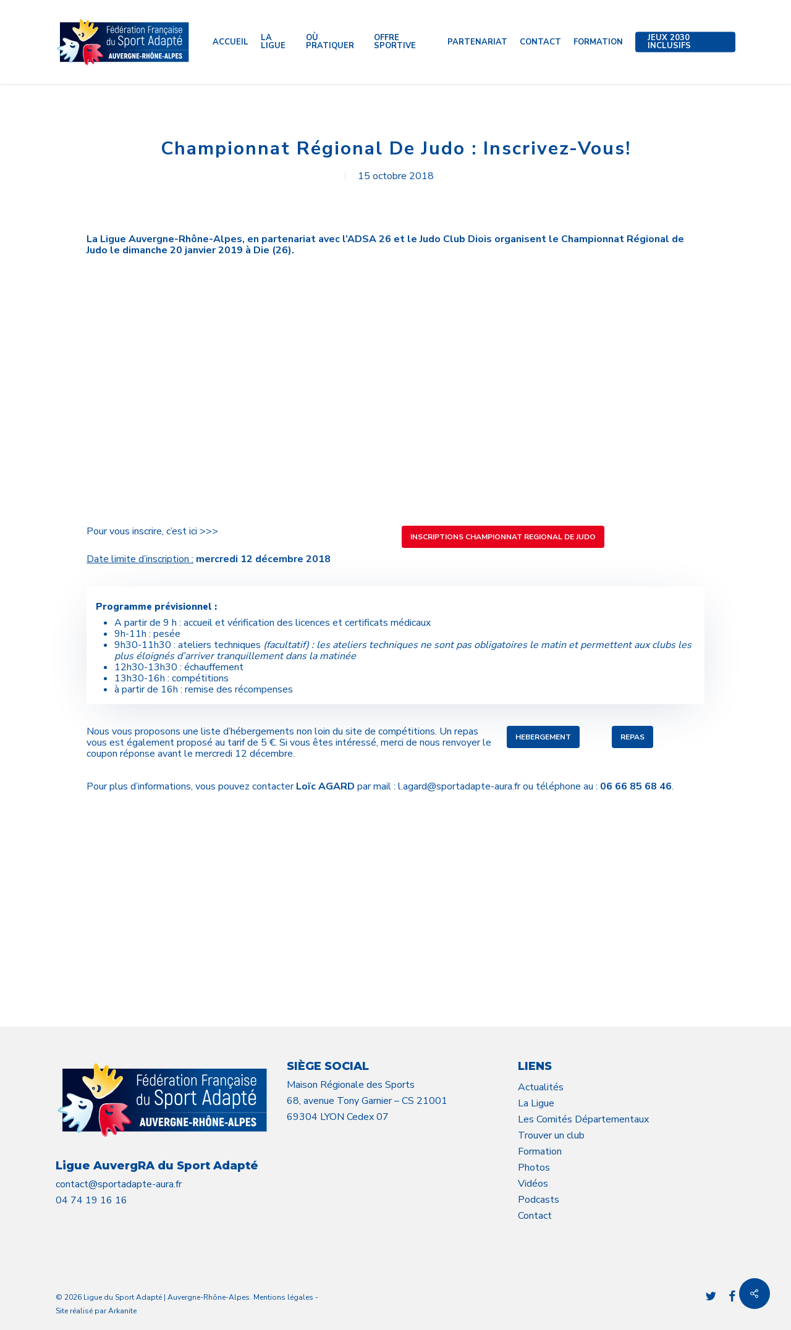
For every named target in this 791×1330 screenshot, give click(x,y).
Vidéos (533, 1183)
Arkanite (122, 1311)
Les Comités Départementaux (583, 1119)
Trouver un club (551, 1135)
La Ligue (536, 1103)
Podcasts (538, 1199)
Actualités (541, 1087)
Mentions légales (283, 1297)
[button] (503, 537)
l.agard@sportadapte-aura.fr (459, 786)
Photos (534, 1167)
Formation (540, 1151)
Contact (535, 1215)
